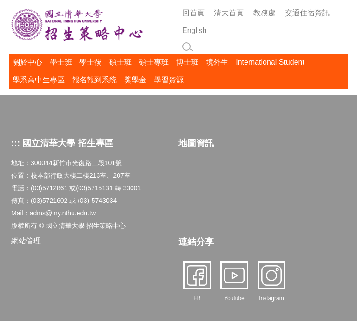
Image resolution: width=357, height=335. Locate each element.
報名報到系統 (94, 80)
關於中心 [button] (27, 62)
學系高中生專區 (39, 80)
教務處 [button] (264, 13)
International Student (270, 62)
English (194, 30)
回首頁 (193, 13)
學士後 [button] (90, 62)
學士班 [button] (61, 62)
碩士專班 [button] (154, 62)
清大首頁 (229, 13)
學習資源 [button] (169, 80)
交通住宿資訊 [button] (307, 13)
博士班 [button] (187, 62)
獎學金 (135, 80)
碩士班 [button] (120, 62)
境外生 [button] (217, 62)
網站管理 (26, 241)
